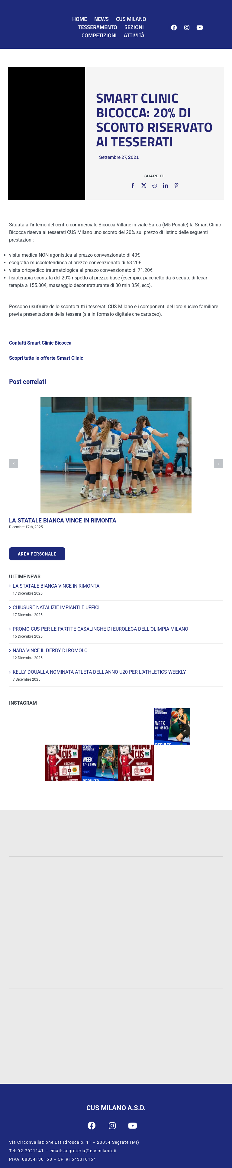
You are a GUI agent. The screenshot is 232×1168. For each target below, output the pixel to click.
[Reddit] (154, 185)
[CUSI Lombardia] (148, 1053)
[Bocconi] (116, 920)
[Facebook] (132, 185)
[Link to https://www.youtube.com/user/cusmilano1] (200, 28)
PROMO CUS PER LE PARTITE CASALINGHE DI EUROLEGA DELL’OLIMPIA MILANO (100, 629)
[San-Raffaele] (116, 956)
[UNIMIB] (116, 875)
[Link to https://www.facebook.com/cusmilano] (174, 28)
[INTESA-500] (116, 833)
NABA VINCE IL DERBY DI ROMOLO (50, 650)
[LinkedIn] (165, 185)
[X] (143, 185)
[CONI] (185, 999)
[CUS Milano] (34, 21)
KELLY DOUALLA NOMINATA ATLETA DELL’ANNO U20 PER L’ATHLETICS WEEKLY (99, 672)
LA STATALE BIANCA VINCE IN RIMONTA (62, 520)
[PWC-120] (39, 818)
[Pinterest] (176, 185)
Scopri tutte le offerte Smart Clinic (46, 358)
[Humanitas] (193, 955)
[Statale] (38, 877)
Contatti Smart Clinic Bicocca (40, 343)
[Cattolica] (193, 876)
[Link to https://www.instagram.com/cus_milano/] (187, 28)
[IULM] (38, 955)
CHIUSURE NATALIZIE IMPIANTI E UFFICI (56, 607)
